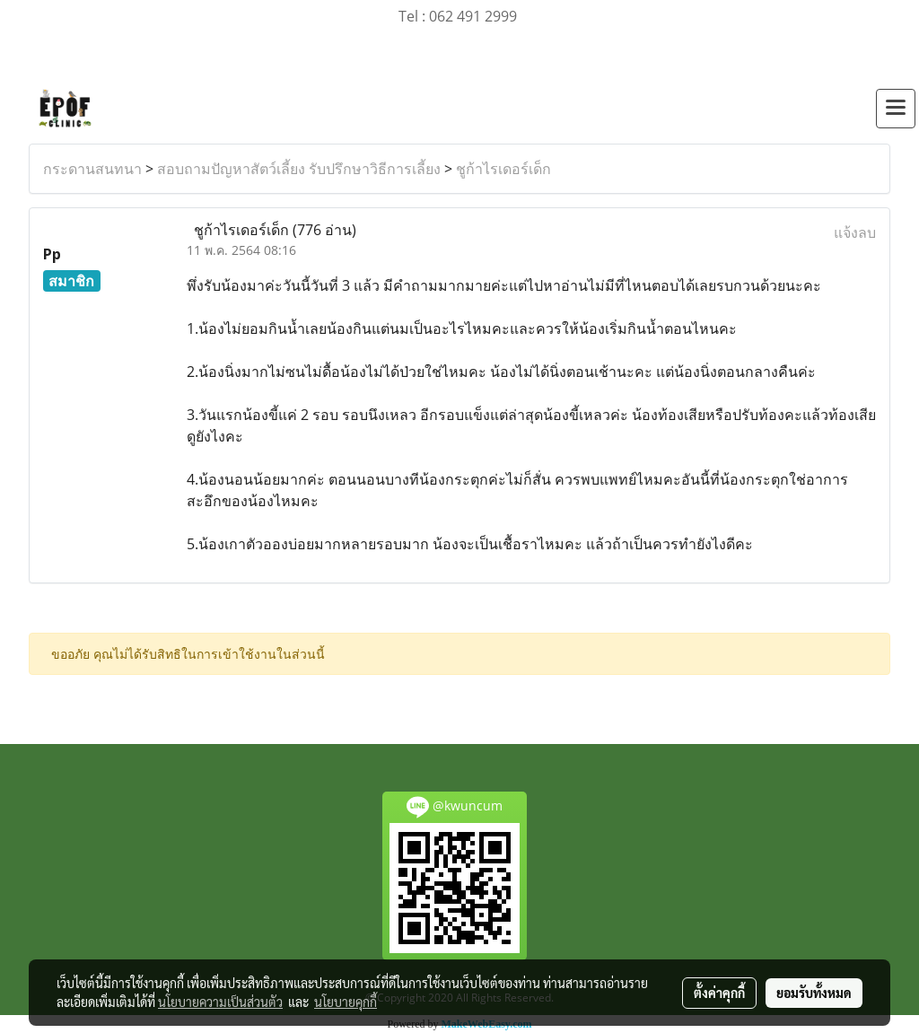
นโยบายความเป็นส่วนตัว (220, 1002)
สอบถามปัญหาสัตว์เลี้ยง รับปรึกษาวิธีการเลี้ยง (299, 169)
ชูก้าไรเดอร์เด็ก (503, 169)
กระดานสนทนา (92, 169)
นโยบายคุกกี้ (345, 1002)
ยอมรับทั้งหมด (814, 993)
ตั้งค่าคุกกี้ (719, 993)
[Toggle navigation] (895, 108)
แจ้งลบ (855, 232)
